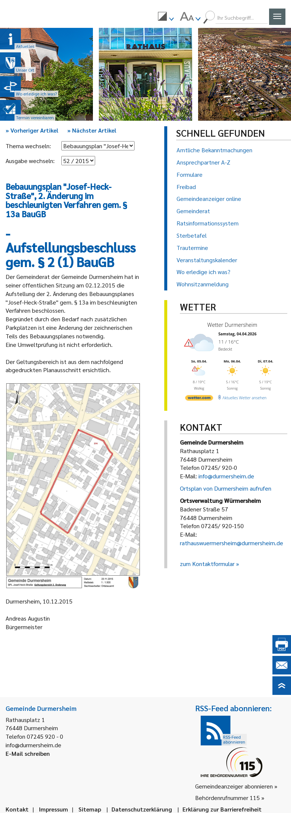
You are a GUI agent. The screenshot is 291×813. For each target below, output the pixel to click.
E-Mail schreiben (28, 753)
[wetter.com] (199, 398)
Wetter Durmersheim (232, 324)
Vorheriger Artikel (32, 130)
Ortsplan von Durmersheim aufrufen (225, 488)
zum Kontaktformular (207, 564)
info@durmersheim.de (226, 476)
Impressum (53, 809)
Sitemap (89, 809)
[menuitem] (165, 17)
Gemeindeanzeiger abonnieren (234, 786)
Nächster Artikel (91, 130)
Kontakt (17, 809)
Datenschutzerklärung (141, 809)
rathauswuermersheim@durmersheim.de (231, 543)
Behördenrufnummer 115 (227, 797)
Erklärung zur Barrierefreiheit (222, 809)
